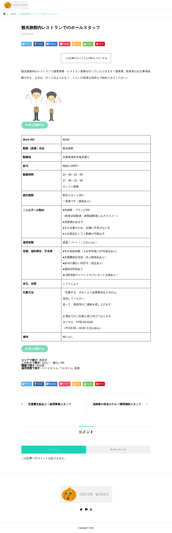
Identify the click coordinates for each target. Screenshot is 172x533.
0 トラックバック (118, 449)
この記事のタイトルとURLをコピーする (86, 58)
